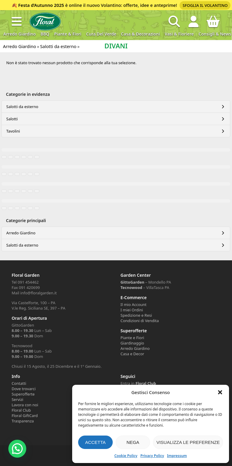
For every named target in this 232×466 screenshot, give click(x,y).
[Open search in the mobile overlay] (174, 21)
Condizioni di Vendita (139, 320)
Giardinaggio (132, 343)
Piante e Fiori (132, 337)
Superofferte (23, 394)
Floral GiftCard (25, 415)
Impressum (177, 455)
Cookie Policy (125, 455)
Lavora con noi (25, 404)
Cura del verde (101, 34)
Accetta (95, 442)
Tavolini (13, 131)
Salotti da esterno (22, 106)
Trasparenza (23, 421)
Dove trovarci (23, 388)
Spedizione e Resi (136, 315)
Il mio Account (133, 304)
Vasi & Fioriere (179, 34)
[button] (220, 392)
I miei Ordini (131, 310)
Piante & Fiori (67, 34)
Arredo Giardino (19, 34)
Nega (132, 442)
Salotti (12, 119)
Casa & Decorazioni (140, 34)
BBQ (45, 34)
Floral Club (21, 410)
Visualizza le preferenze (188, 442)
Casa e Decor (132, 353)
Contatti (19, 383)
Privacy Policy (152, 455)
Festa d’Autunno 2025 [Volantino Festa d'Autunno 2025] (41, 5)
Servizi (17, 399)
